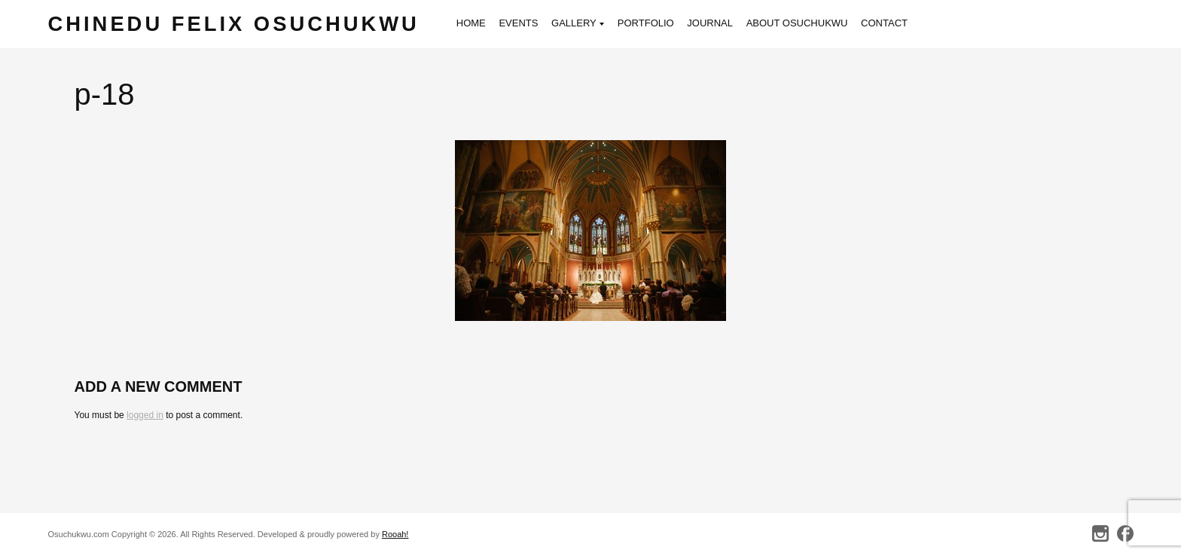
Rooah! (395, 534)
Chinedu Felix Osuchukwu (234, 23)
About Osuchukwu (797, 23)
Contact (884, 23)
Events (518, 23)
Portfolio (646, 23)
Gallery (577, 24)
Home (471, 23)
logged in (145, 415)
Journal (710, 23)
